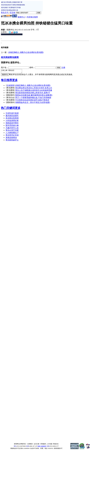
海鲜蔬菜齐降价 (12, 124)
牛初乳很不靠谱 (12, 114)
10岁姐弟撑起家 (12, 121)
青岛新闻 (14, 57)
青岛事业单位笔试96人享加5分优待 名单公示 (33, 88)
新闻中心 (21, 17)
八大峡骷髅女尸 (12, 133)
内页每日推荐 (32, 17)
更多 (15, 80)
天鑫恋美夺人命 (12, 128)
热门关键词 (8, 108)
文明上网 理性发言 (12, 71)
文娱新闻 (10, 86)
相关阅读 (5, 57)
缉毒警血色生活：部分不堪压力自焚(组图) (32, 103)
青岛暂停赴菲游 (12, 136)
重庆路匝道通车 (12, 116)
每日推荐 (6, 80)
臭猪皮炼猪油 (11, 138)
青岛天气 (4, 13)
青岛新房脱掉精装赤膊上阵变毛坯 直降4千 (32, 93)
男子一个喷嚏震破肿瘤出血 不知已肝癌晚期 (33, 98)
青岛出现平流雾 (12, 131)
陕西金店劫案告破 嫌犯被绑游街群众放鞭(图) (33, 96)
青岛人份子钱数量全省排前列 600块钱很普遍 (33, 91)
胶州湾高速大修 (12, 126)
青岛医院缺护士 (12, 141)
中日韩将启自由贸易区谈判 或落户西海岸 (32, 101)
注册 (63, 67)
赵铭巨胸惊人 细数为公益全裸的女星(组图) (26, 52)
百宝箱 (12, 13)
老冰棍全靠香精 (12, 119)
